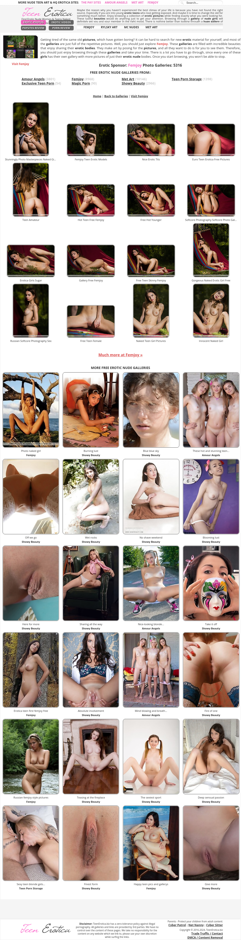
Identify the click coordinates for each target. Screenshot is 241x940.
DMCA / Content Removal (205, 938)
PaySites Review (33, 28)
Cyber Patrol (177, 925)
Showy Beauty (133, 83)
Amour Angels (116, 2)
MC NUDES (131, 27)
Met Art (138, 2)
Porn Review (61, 28)
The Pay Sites (91, 2)
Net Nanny (196, 925)
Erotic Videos (61, 22)
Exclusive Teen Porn (38, 83)
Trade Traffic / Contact (207, 934)
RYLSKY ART (109, 27)
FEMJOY (89, 27)
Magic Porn (81, 83)
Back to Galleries (116, 96)
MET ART (151, 27)
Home (97, 96)
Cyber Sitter (214, 925)
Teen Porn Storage (187, 79)
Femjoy (153, 2)
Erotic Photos (33, 22)
